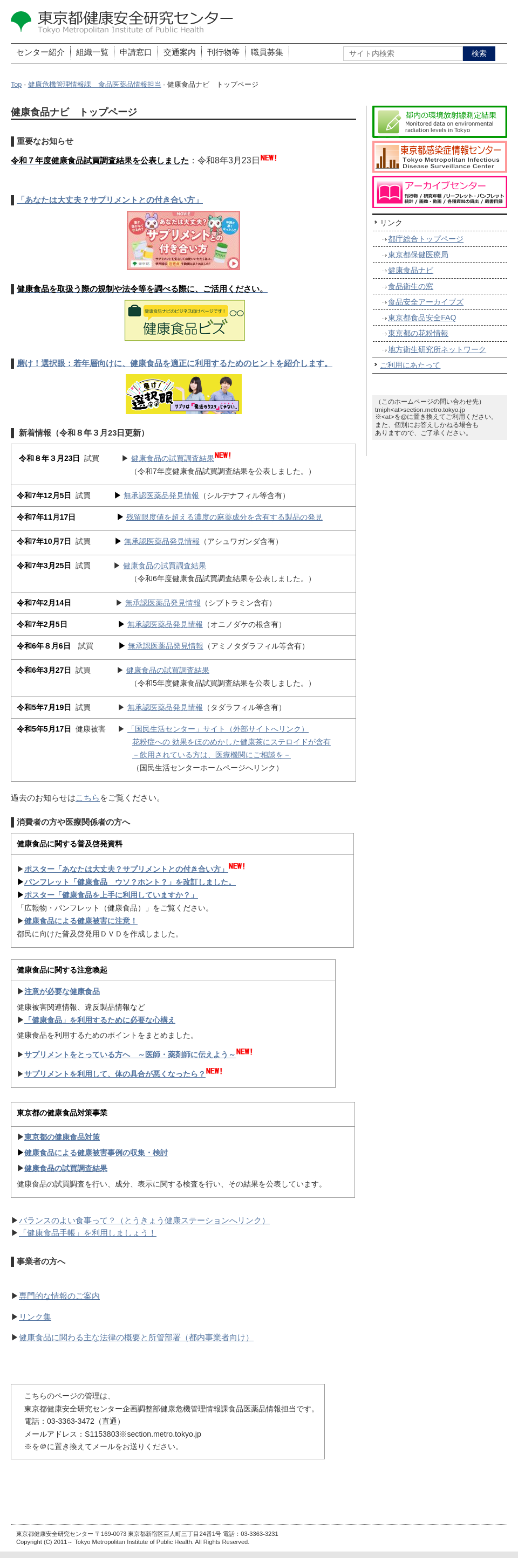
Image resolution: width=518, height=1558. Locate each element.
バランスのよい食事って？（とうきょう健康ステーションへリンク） (144, 1220)
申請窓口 (136, 52)
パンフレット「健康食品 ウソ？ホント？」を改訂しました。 (130, 882)
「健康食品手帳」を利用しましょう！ (87, 1233)
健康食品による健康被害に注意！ (81, 920)
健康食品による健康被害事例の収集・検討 (96, 1152)
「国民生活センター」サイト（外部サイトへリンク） (218, 729)
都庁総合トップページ (426, 239)
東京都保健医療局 (418, 254)
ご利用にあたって (410, 365)
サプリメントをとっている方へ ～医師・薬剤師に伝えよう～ (130, 1054)
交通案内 (179, 52)
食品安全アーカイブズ (426, 302)
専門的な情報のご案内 (59, 1296)
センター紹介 (40, 52)
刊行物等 (223, 52)
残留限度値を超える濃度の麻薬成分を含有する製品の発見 (224, 517)
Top (16, 84)
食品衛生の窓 (410, 286)
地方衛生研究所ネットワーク (437, 349)
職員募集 (267, 52)
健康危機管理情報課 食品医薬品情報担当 (94, 84)
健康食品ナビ (410, 270)
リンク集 (35, 1317)
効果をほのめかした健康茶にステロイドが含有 (251, 741)
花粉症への (152, 741)
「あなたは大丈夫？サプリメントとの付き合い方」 (110, 200)
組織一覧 (92, 52)
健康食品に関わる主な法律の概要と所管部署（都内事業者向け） (136, 1337)
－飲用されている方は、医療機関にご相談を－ (211, 754)
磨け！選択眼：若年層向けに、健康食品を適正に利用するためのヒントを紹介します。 (174, 363)
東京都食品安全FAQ (422, 317)
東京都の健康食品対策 (62, 1137)
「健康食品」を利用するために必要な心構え (99, 1020)
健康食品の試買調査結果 (172, 458)
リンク (391, 222)
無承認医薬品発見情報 (161, 495)
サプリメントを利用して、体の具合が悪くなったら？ (115, 1074)
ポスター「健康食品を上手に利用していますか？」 (111, 895)
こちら (88, 798)
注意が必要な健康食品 (62, 991)
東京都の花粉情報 (418, 333)
